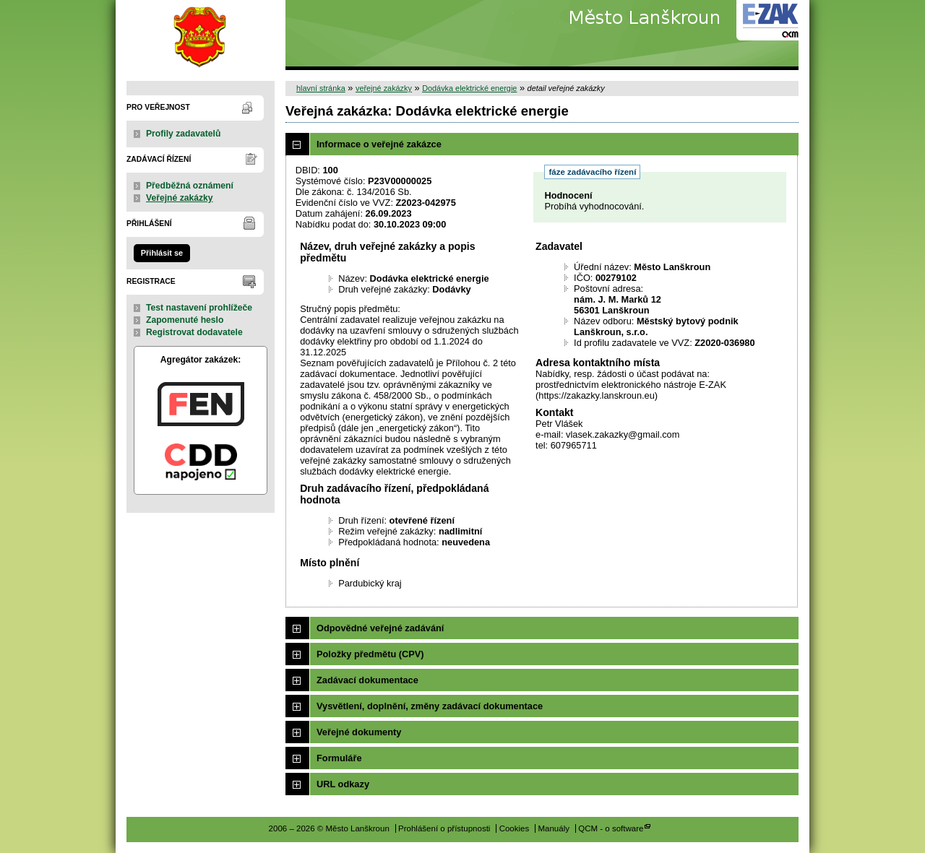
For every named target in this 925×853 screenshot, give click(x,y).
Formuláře (339, 758)
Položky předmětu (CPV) (370, 654)
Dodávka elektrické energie (469, 88)
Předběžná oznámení (189, 186)
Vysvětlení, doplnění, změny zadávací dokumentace (430, 706)
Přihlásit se (162, 252)
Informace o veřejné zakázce (379, 144)
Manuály (553, 828)
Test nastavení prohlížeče (199, 308)
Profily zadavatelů (183, 134)
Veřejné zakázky (179, 198)
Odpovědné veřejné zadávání (380, 628)
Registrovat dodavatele (194, 332)
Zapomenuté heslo (184, 320)
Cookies (514, 828)
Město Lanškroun (200, 35)
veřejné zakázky (384, 88)
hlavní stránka (320, 88)
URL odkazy (343, 784)
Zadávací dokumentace (367, 680)
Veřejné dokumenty (359, 732)
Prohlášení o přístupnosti (444, 828)
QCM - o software (610, 828)
